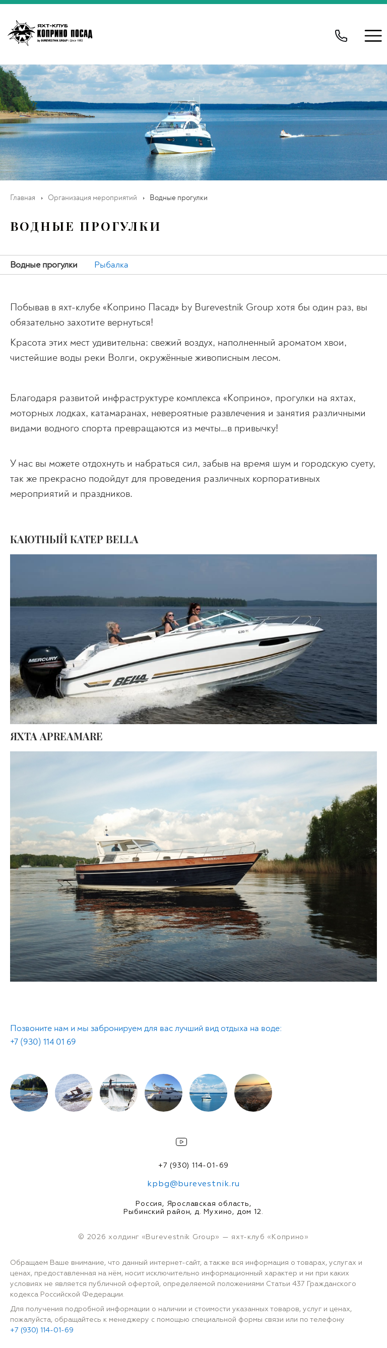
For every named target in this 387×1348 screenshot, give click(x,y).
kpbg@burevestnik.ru (193, 1184)
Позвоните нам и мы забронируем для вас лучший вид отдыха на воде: (146, 1028)
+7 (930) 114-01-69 (193, 1165)
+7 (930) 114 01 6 (40, 1042)
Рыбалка (111, 265)
